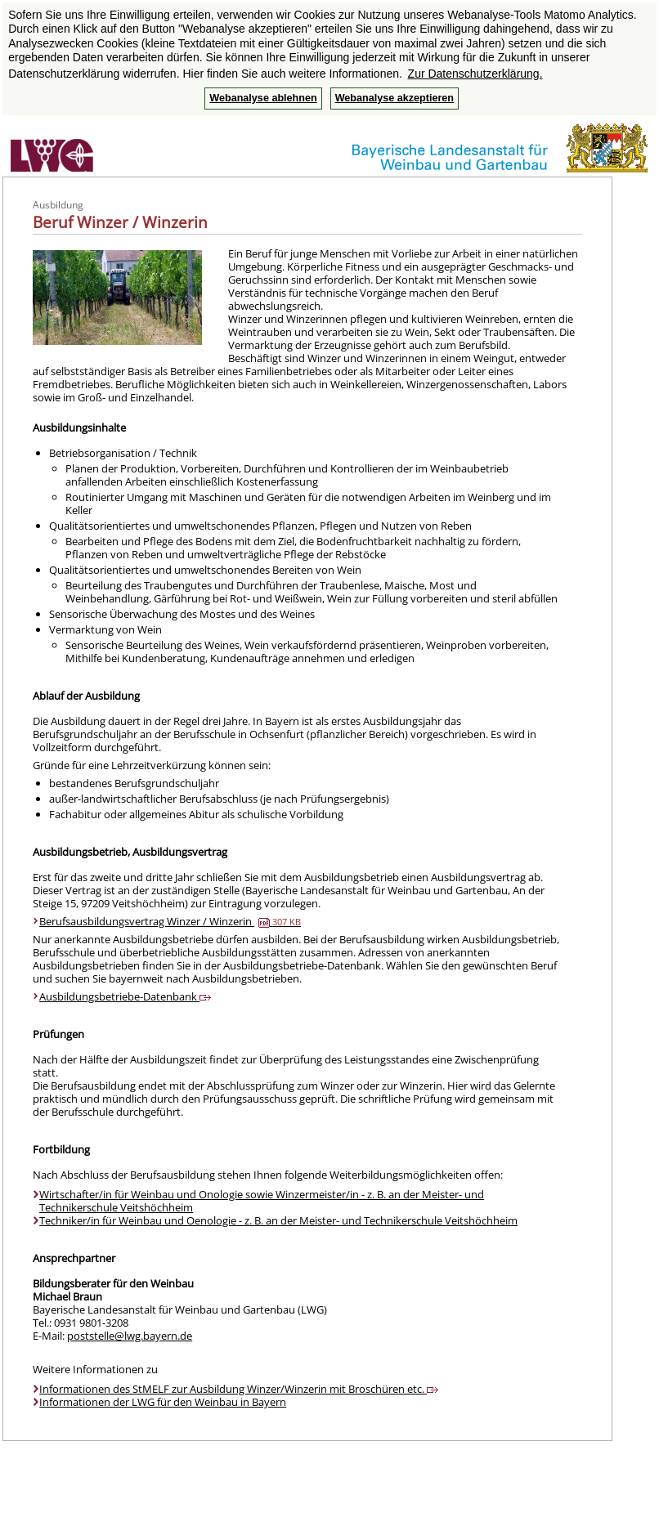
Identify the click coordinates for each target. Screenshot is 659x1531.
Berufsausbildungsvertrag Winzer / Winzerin (170, 921)
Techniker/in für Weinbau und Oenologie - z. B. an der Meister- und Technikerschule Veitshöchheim (278, 1220)
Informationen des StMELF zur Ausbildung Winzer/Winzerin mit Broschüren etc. (238, 1388)
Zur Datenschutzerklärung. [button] (475, 73)
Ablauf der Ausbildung (86, 695)
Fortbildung (61, 1149)
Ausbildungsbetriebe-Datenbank (125, 996)
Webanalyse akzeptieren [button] (394, 98)
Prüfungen (58, 1034)
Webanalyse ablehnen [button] (262, 98)
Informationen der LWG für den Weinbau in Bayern (162, 1401)
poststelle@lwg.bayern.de (129, 1335)
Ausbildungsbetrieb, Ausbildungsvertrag (130, 851)
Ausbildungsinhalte (79, 427)
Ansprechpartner (74, 1258)
